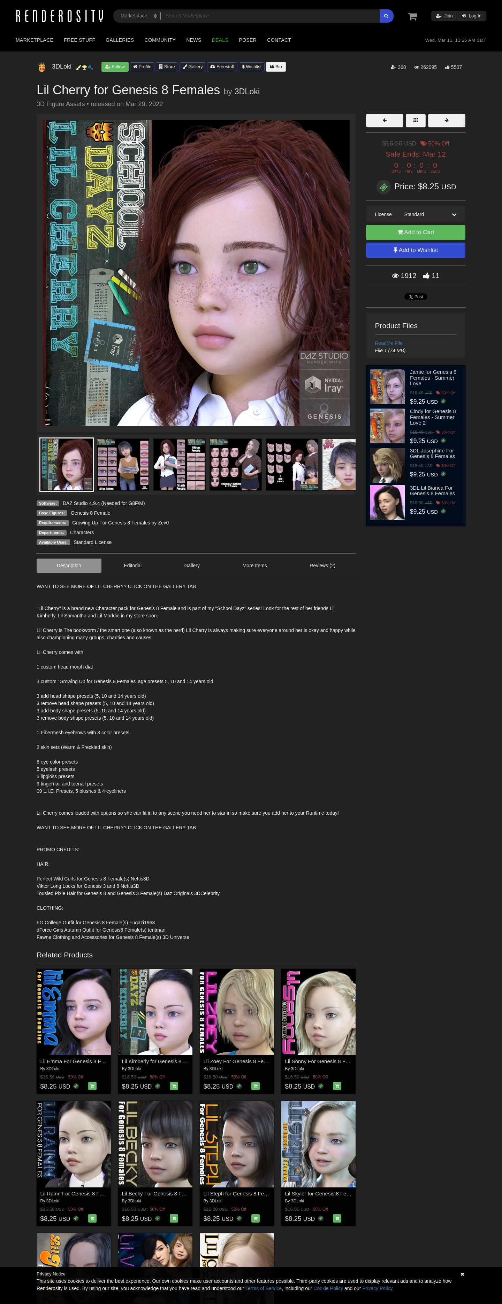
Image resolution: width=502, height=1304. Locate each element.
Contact (279, 40)
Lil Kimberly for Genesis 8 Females (162, 1061)
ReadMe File (389, 343)
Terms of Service (263, 1288)
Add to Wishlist (416, 250)
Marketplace (34, 40)
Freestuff (222, 66)
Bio (276, 66)
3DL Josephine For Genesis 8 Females (432, 453)
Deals (220, 40)
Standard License (93, 542)
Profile (142, 66)
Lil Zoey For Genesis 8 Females (241, 1061)
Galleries (120, 40)
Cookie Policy (328, 1288)
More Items (255, 565)
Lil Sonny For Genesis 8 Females (324, 1061)
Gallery (193, 66)
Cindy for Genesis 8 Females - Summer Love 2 (433, 417)
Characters (82, 532)
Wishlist (251, 66)
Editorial (133, 565)
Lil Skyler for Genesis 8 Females (322, 1193)
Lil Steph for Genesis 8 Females (241, 1193)
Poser (248, 40)
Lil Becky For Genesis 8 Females (160, 1193)
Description (69, 565)
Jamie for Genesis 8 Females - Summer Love (433, 377)
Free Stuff (79, 40)
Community (160, 40)
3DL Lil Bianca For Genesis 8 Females (432, 491)
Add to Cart (415, 232)
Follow (115, 66)
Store (167, 66)
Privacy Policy (377, 1288)
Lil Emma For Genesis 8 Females (79, 1061)
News (193, 40)
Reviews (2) (322, 565)
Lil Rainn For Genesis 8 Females (78, 1193)
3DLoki (247, 91)
